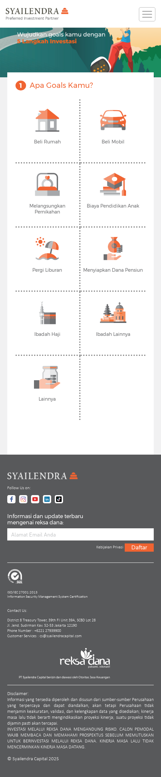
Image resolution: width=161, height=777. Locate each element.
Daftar (139, 547)
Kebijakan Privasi (109, 547)
